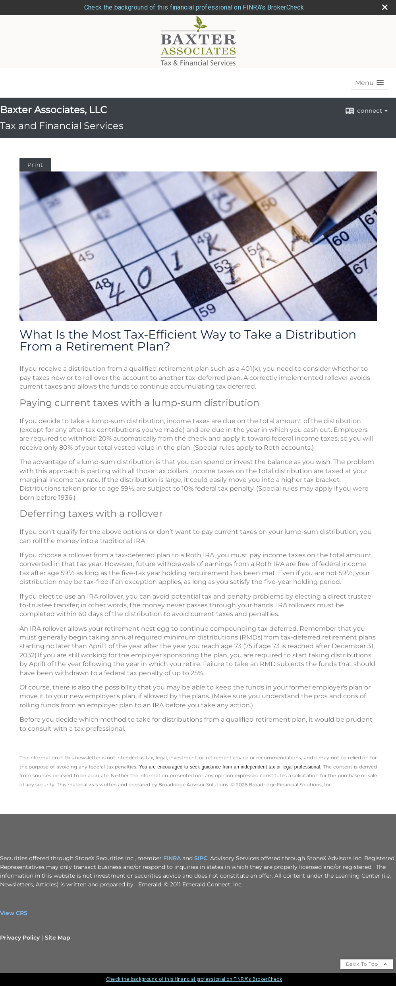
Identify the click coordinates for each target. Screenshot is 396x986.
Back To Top (366, 964)
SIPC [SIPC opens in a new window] (200, 858)
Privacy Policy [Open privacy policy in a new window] (20, 937)
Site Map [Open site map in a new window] (57, 937)
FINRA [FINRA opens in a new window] (172, 858)
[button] (369, 83)
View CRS (13, 913)
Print (35, 164)
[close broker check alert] (385, 7)
